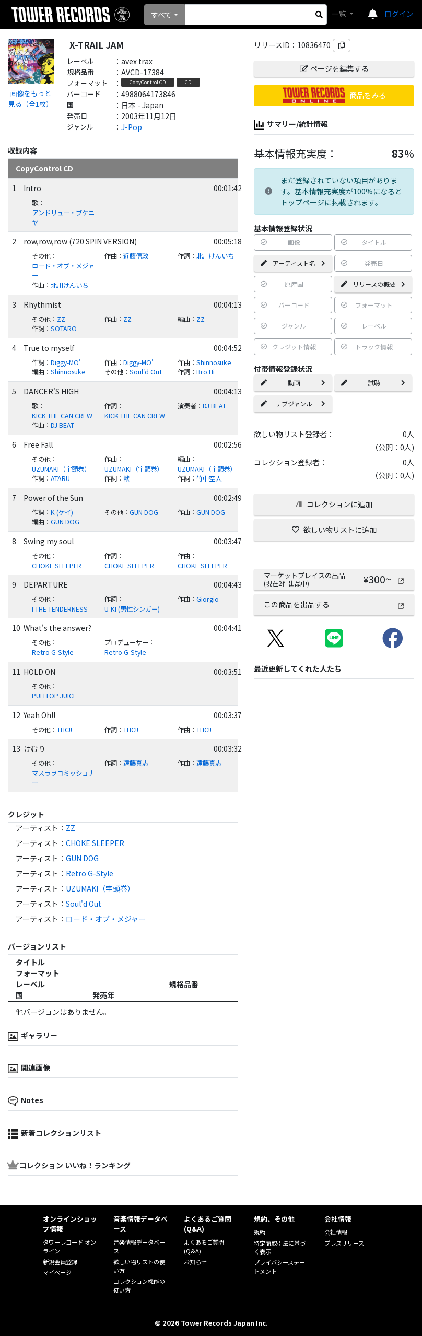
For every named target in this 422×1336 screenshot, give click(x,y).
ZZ (61, 319)
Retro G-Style (53, 652)
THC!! (64, 729)
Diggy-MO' (65, 362)
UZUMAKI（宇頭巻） (61, 469)
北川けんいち (215, 256)
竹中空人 (208, 478)
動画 (293, 382)
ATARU (60, 478)
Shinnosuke (213, 362)
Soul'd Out (146, 372)
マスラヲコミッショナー (63, 778)
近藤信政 (135, 256)
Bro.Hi (205, 372)
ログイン (399, 13)
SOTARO (64, 328)
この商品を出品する (334, 604)
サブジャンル (293, 403)
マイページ (57, 1272)
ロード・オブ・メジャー (63, 270)
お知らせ (195, 1262)
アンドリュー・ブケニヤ (63, 217)
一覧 (339, 13)
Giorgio (207, 599)
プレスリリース (344, 1243)
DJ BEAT (214, 406)
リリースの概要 (373, 283)
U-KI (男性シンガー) (132, 609)
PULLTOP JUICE (54, 695)
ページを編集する (334, 68)
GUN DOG (144, 512)
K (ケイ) (62, 512)
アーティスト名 (293, 263)
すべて (161, 14)
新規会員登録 (60, 1262)
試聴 (373, 382)
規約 (259, 1232)
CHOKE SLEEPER (56, 565)
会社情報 (335, 1232)
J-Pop (131, 127)
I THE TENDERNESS (60, 609)
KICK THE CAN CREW (62, 415)
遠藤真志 (135, 763)
